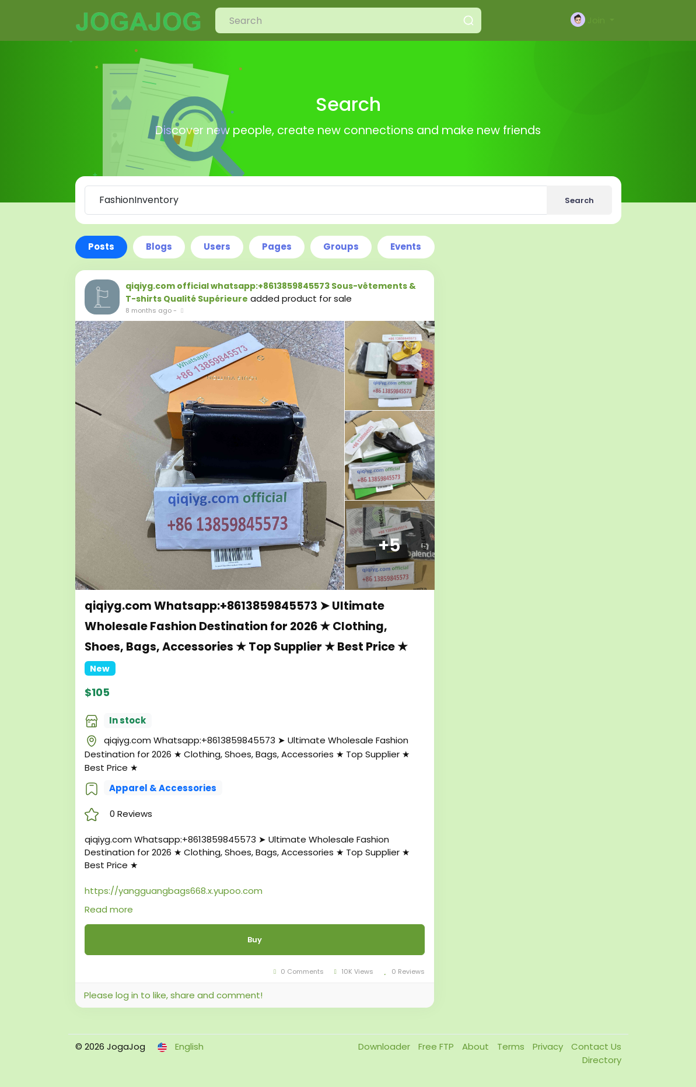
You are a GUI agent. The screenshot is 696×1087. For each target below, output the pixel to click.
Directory (601, 1060)
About (476, 1046)
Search (579, 200)
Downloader (385, 1046)
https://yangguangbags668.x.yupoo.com (174, 891)
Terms (512, 1046)
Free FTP (437, 1046)
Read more (109, 909)
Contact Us (596, 1046)
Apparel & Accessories (162, 788)
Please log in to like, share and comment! (173, 995)
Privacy (549, 1046)
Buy (254, 939)
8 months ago (148, 310)
